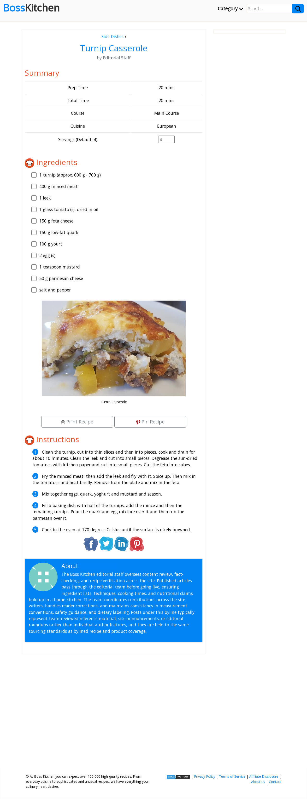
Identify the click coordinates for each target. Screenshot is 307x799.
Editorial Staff (98, 566)
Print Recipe (77, 421)
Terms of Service (232, 776)
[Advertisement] (114, 709)
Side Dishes (112, 36)
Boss (31, 7)
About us (258, 781)
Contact (275, 781)
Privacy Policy (204, 776)
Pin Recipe (150, 421)
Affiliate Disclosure (263, 776)
